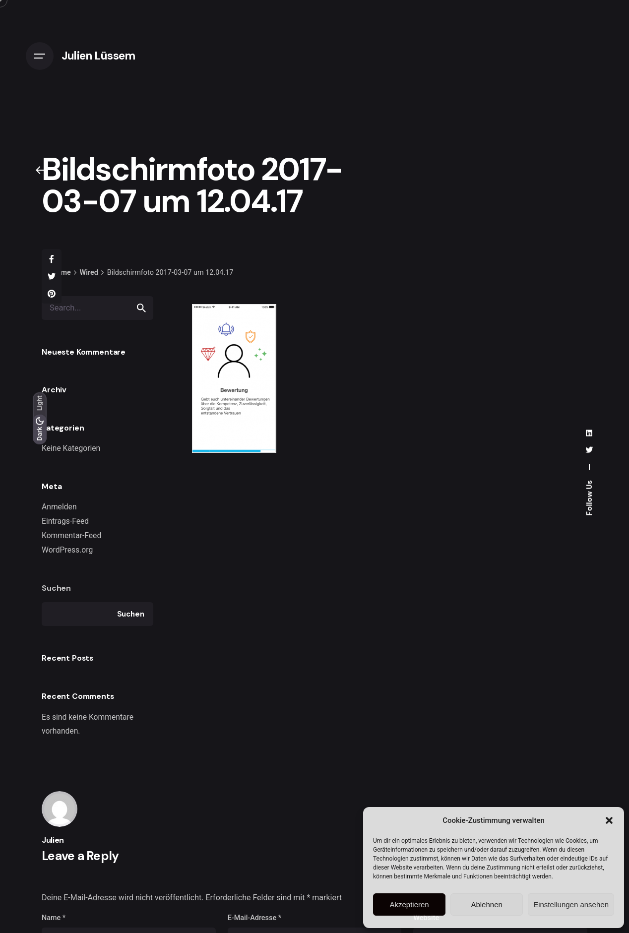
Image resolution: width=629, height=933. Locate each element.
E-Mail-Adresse (254, 918)
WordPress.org (67, 550)
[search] (141, 308)
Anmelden (59, 506)
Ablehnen (486, 904)
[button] (609, 820)
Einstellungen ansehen (571, 904)
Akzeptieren (409, 904)
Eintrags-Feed (65, 521)
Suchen (56, 588)
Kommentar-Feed (71, 535)
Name (53, 918)
